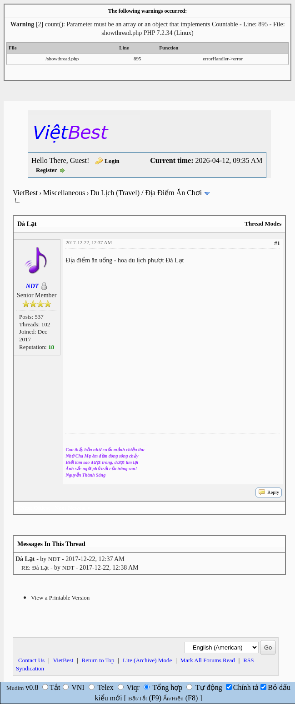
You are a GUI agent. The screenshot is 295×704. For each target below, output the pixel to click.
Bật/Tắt (137, 698)
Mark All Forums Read (207, 660)
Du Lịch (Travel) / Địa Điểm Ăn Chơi (146, 193)
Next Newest (70, 507)
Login (112, 161)
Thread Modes (263, 223)
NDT (54, 559)
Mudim (15, 687)
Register (46, 170)
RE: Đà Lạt (35, 567)
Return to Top (98, 660)
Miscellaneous (64, 193)
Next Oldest (35, 507)
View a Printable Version (60, 597)
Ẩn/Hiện (173, 698)
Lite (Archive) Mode (147, 660)
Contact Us (31, 660)
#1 (277, 243)
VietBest (25, 193)
